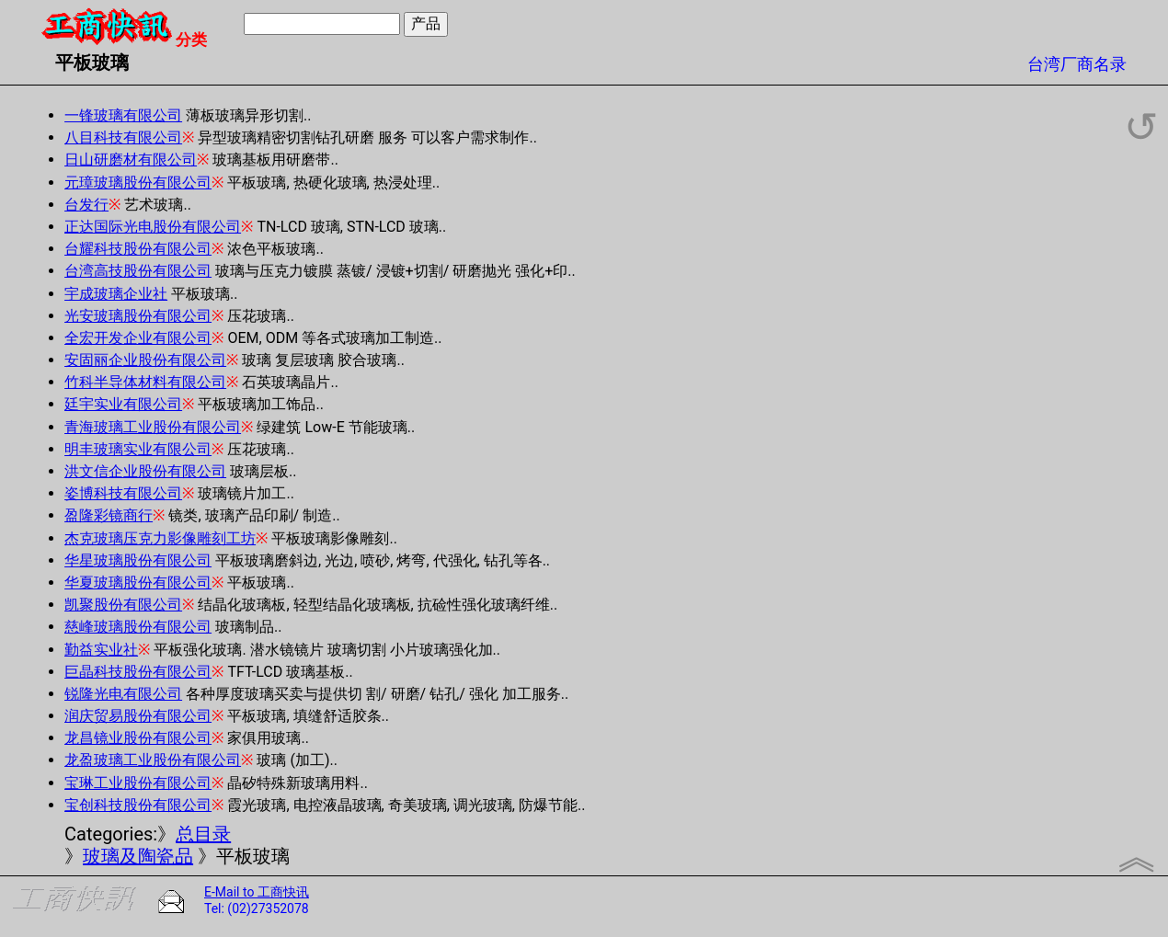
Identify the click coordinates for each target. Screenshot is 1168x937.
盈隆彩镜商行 (108, 515)
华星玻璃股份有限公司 (138, 560)
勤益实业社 (101, 649)
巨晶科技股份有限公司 (138, 671)
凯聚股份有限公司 (123, 604)
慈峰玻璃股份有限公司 (138, 626)
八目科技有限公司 (123, 137)
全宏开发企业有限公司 (138, 338)
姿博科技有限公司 (123, 493)
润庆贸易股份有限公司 (138, 716)
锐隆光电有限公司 (123, 694)
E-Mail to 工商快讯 (256, 892)
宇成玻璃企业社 (115, 294)
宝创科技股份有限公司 (138, 805)
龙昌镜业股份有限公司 (138, 738)
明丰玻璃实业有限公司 (138, 449)
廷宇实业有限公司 (123, 404)
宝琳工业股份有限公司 (138, 783)
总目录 (203, 834)
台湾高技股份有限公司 (138, 271)
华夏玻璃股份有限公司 (138, 582)
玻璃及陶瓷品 (138, 856)
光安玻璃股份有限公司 (138, 316)
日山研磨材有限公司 (130, 159)
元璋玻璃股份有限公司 (138, 182)
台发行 (86, 204)
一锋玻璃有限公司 (123, 115)
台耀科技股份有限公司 (138, 248)
